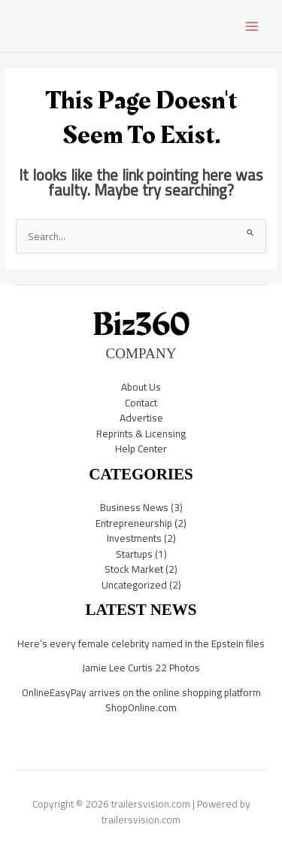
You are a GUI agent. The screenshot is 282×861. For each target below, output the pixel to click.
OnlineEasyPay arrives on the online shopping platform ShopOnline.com (141, 700)
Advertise (141, 417)
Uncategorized (134, 585)
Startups (134, 554)
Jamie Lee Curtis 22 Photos (141, 667)
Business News (134, 507)
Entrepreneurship (134, 523)
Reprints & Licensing (141, 433)
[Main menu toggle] (252, 26)
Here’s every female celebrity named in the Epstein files (141, 643)
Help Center (141, 448)
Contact (141, 402)
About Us (141, 387)
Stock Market (134, 569)
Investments (134, 538)
